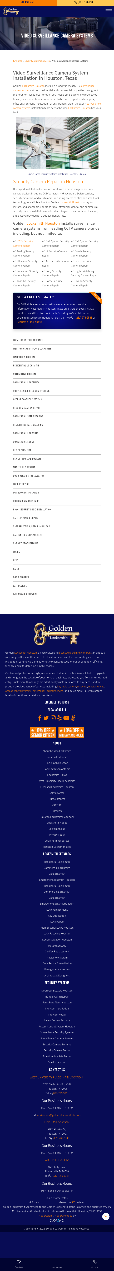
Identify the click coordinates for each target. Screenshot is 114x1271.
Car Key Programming (25, 543)
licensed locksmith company (75, 652)
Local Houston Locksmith (28, 340)
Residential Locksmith (26, 365)
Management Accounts (57, 969)
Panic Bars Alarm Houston (57, 1002)
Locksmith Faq (57, 829)
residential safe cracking (28, 424)
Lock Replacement (57, 909)
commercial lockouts (26, 433)
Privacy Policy (57, 834)
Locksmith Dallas (57, 775)
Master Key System (57, 957)
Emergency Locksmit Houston (57, 903)
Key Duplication (57, 916)
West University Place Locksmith (32, 348)
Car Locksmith (57, 874)
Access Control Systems (57, 1020)
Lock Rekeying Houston (57, 933)
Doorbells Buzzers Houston (57, 990)
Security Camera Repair (57, 1050)
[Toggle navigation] (108, 10)
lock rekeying (21, 484)
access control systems (27, 399)
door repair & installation (28, 475)
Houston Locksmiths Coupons (57, 817)
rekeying (82, 686)
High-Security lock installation (32, 509)
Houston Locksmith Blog (57, 847)
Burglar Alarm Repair (57, 996)
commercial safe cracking (28, 416)
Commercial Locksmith (57, 868)
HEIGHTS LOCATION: (57, 1122)
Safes (16, 568)
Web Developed (63, 1215)
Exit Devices (20, 585)
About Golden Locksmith (57, 751)
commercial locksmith (26, 382)
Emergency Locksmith (25, 357)
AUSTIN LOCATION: (57, 1160)
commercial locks (23, 441)
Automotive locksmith (26, 374)
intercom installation (26, 492)
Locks (16, 551)
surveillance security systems (31, 391)
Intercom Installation (57, 1008)
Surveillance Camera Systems (57, 1038)
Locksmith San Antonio (57, 769)
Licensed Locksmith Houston (57, 787)
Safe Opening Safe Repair (57, 1056)
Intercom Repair (57, 1014)
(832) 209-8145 (61, 1138)
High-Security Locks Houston (57, 927)
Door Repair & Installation (57, 963)
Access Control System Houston (57, 1026)
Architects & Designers (57, 975)
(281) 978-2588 (84, 317)
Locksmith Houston (33, 86)
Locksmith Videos (57, 823)
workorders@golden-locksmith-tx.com (57, 1115)
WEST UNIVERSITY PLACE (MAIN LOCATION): (57, 1077)
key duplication (22, 450)
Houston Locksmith (57, 757)
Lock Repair (57, 921)
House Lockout (57, 945)
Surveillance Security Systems (57, 1032)
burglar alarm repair (26, 501)
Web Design (45, 1215)
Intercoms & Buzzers (25, 594)
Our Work (57, 805)
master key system (24, 467)
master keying (96, 686)
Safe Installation (57, 1062)
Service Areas (57, 793)
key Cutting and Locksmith (28, 458)
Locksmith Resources (57, 840)
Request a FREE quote (29, 322)
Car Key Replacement (57, 951)
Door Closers (21, 577)
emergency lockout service (48, 691)
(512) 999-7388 (61, 1176)
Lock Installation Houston (57, 939)
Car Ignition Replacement (27, 535)
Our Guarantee (57, 799)
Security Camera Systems (57, 1044)
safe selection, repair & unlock (31, 526)
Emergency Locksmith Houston (57, 880)
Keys (15, 560)
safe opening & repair (25, 518)
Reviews (57, 811)
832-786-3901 (61, 1093)
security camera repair (26, 407)
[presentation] (29, 137)
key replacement (66, 686)
